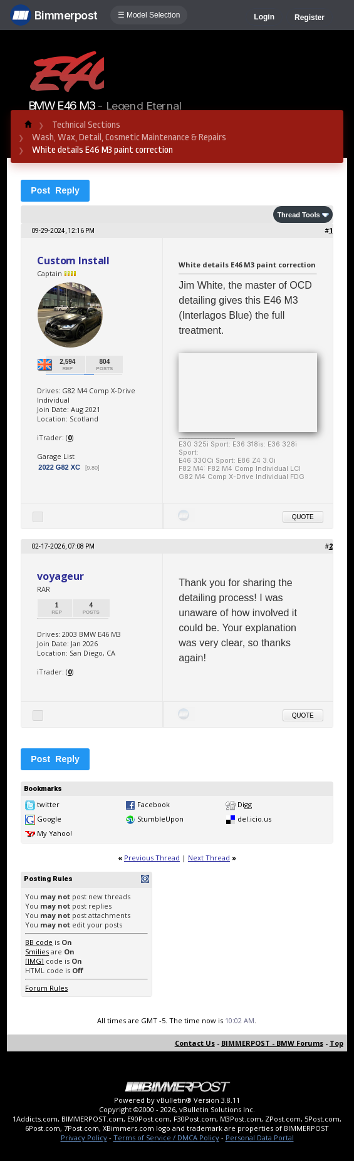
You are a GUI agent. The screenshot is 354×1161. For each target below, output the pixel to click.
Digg (244, 804)
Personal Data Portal (260, 1137)
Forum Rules (46, 988)
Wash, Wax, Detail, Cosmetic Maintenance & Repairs (129, 137)
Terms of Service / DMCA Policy (166, 1137)
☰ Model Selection (149, 15)
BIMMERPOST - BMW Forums (272, 1043)
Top (336, 1043)
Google (49, 818)
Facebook (153, 804)
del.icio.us (254, 818)
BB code (39, 942)
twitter (48, 804)
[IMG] (34, 961)
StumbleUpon (160, 818)
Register (309, 17)
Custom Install (73, 260)
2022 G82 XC (60, 467)
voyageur (60, 576)
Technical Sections (86, 125)
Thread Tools (298, 215)
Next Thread (209, 857)
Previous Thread (152, 857)
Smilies (37, 951)
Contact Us (195, 1043)
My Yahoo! (54, 833)
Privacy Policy (84, 1137)
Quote (303, 516)
